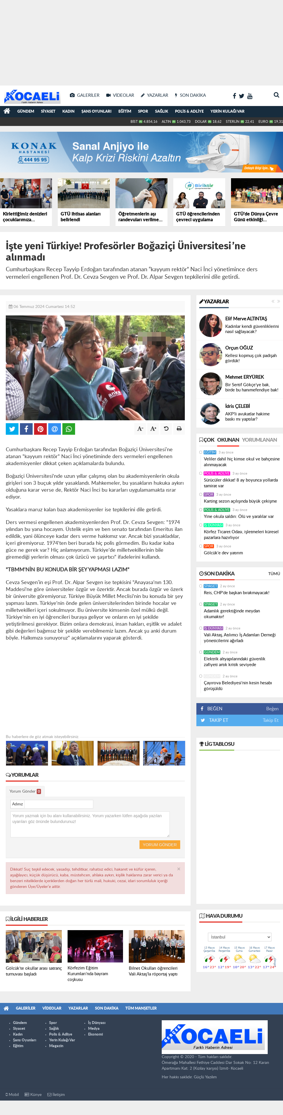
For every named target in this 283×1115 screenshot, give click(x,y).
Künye (33, 1094)
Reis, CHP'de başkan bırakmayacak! (236, 593)
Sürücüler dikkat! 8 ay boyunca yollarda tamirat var (241, 483)
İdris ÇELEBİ (237, 406)
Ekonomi (95, 1034)
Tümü (274, 574)
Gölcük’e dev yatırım (223, 553)
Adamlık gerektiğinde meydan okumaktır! (232, 614)
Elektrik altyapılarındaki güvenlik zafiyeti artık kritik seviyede (234, 662)
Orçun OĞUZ (239, 348)
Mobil (12, 1094)
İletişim (56, 1094)
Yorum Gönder (25, 791)
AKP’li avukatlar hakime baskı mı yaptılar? (247, 416)
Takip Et (271, 720)
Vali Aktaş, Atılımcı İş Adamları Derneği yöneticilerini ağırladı (240, 638)
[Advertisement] (141, 40)
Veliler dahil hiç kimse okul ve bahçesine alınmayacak (242, 462)
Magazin (56, 1046)
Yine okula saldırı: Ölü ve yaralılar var (239, 516)
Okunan (228, 440)
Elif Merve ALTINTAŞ (246, 319)
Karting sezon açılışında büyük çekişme (241, 501)
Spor (143, 112)
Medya (94, 1029)
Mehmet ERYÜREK (244, 377)
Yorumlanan (259, 440)
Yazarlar (214, 301)
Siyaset (48, 112)
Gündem (25, 112)
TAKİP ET (218, 720)
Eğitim (124, 112)
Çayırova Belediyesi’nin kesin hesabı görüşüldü (238, 686)
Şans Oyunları (96, 112)
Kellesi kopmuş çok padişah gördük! (251, 358)
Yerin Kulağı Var (228, 112)
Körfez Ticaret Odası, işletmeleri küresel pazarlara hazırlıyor (241, 535)
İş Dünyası (213, 525)
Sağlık (161, 112)
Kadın (68, 112)
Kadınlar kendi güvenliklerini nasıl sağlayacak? (252, 329)
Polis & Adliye (189, 112)
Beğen (272, 709)
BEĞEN (213, 709)
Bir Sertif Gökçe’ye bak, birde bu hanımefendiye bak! (251, 387)
